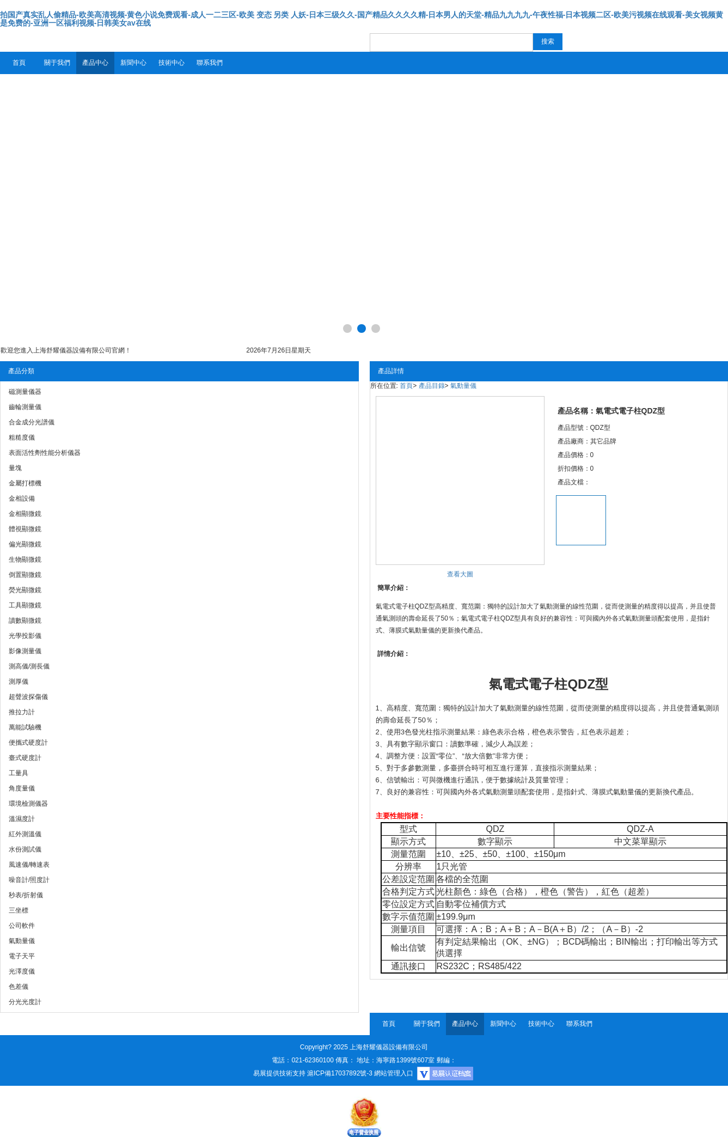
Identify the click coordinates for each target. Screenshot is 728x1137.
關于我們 (57, 62)
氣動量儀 (463, 386)
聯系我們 (210, 62)
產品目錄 (432, 386)
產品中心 (95, 62)
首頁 (19, 62)
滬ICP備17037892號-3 (339, 1073)
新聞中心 (133, 62)
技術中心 (171, 62)
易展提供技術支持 (279, 1073)
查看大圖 (460, 574)
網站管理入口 (393, 1073)
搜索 (547, 41)
